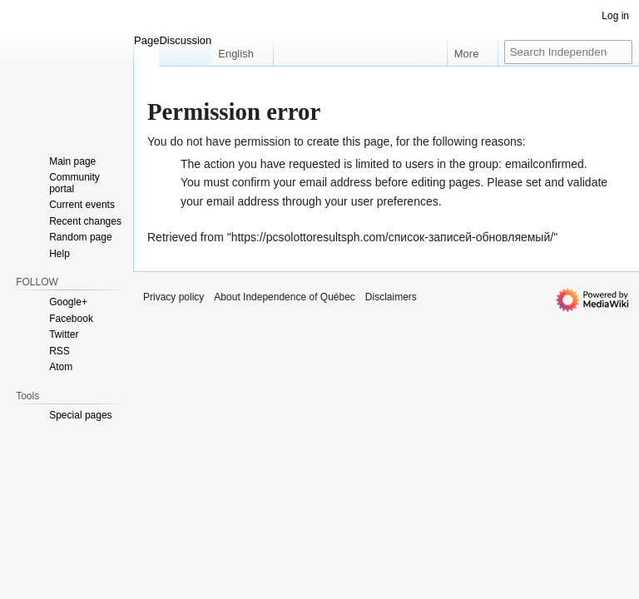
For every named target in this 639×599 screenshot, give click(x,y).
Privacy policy (173, 297)
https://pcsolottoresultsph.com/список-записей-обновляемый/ (392, 237)
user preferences (394, 201)
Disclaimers (391, 297)
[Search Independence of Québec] (568, 52)
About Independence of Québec (284, 297)
